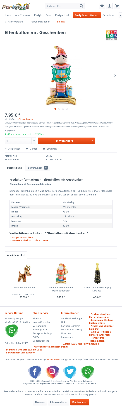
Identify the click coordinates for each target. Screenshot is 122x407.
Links (64, 322)
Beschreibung (14, 167)
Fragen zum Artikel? (21, 237)
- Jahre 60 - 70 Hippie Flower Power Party (100, 333)
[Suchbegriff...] (65, 6)
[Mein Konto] (109, 6)
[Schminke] (109, 15)
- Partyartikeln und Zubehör (20, 352)
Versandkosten (53, 359)
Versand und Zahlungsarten (40, 327)
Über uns (66, 333)
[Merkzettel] (102, 6)
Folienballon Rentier (24, 287)
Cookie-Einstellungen (72, 318)
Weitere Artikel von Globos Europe (29, 240)
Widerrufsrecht (41, 340)
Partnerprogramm (70, 325)
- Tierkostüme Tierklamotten (97, 339)
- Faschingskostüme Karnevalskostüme (100, 315)
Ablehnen (40, 402)
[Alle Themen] (22, 15)
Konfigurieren (79, 402)
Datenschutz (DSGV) (71, 329)
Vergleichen (12, 148)
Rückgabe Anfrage (42, 333)
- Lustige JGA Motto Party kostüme (80, 343)
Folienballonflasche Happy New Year (97, 289)
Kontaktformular (41, 322)
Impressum (67, 336)
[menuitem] (65, 6)
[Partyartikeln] (63, 15)
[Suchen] (81, 6)
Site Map (37, 318)
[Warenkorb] (117, 6)
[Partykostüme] (42, 15)
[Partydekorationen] (87, 15)
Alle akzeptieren (58, 402)
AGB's (36, 336)
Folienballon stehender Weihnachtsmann (61, 289)
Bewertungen (38, 168)
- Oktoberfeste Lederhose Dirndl (50, 346)
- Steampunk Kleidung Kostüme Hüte (101, 321)
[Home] (7, 15)
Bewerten (50, 148)
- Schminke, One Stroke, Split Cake (23, 349)
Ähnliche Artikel (15, 255)
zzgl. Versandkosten (24, 119)
